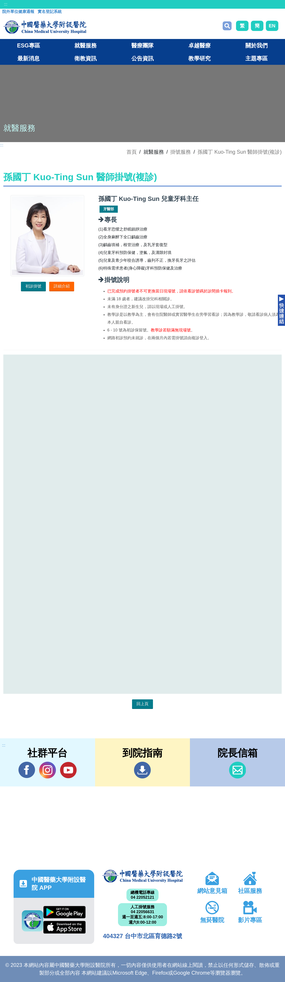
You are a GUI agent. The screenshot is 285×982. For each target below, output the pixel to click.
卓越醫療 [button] (199, 45)
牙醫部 (108, 209)
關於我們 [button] (256, 45)
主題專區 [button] (256, 58)
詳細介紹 (62, 286)
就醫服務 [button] (85, 45)
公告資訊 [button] (142, 58)
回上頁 (142, 704)
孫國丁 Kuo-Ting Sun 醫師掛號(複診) (239, 152)
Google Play (64, 912)
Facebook (26, 770)
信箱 (237, 770)
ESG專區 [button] (28, 45)
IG (47, 770)
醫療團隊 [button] (142, 45)
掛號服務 (180, 152)
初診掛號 (33, 286)
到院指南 (142, 770)
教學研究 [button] (199, 58)
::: (5, 4)
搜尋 (227, 25)
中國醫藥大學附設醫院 (142, 876)
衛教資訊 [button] (85, 58)
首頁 (131, 152)
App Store (64, 927)
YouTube (68, 770)
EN (272, 26)
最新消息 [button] (28, 58)
